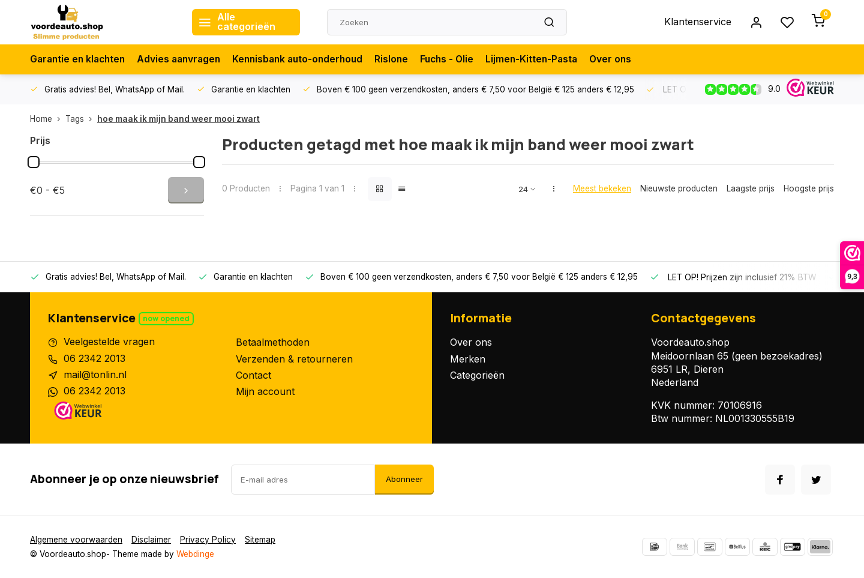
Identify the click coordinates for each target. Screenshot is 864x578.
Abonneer (404, 479)
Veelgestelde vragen (109, 342)
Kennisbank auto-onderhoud (308, 59)
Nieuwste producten (679, 188)
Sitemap (260, 539)
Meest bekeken (602, 188)
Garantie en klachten (80, 59)
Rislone (405, 59)
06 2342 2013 (94, 359)
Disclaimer (151, 539)
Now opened (166, 318)
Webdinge (195, 554)
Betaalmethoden (273, 342)
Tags (81, 119)
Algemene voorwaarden (76, 539)
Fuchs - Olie (462, 59)
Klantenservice (697, 22)
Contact (253, 375)
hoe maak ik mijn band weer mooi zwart (178, 119)
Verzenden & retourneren (294, 359)
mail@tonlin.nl (95, 375)
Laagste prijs (751, 188)
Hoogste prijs (809, 188)
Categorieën (477, 375)
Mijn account (265, 391)
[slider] (34, 162)
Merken (467, 359)
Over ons (629, 59)
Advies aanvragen (185, 59)
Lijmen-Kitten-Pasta (549, 59)
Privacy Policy (208, 539)
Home (47, 119)
